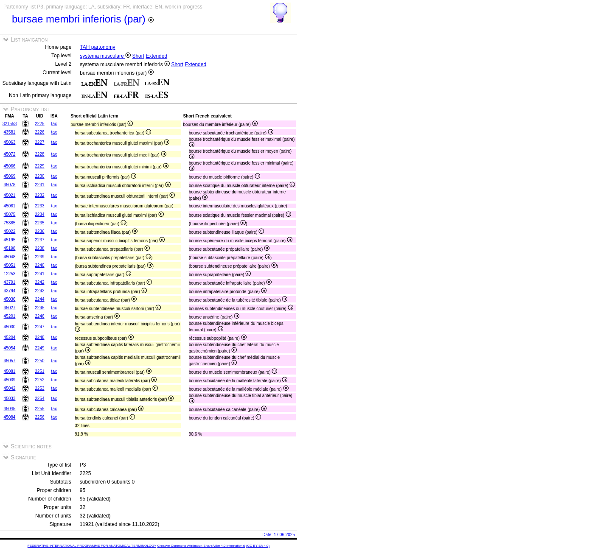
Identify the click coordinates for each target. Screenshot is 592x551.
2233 (39, 206)
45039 (10, 380)
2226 (39, 132)
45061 (10, 206)
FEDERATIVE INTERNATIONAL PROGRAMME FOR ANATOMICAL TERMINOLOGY (92, 546)
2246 (39, 316)
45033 (10, 398)
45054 (10, 348)
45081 (10, 371)
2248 (39, 337)
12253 (10, 273)
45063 (10, 142)
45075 (10, 214)
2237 (39, 240)
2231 (39, 184)
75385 (10, 223)
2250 (39, 360)
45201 (10, 316)
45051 (10, 265)
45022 (10, 231)
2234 (39, 214)
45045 (10, 408)
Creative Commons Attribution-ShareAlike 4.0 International (201, 546)
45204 (10, 337)
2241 (39, 273)
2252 (39, 380)
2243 (39, 290)
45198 (10, 248)
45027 (10, 307)
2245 (39, 307)
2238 (39, 248)
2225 (39, 123)
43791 (10, 282)
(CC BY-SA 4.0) (257, 546)
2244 (39, 299)
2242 (39, 282)
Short (138, 56)
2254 (39, 398)
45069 (10, 176)
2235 (39, 223)
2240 (39, 265)
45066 (10, 166)
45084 (10, 417)
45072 (10, 154)
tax (54, 123)
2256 (39, 417)
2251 (39, 371)
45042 (10, 388)
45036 (10, 299)
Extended (156, 56)
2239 (39, 257)
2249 (39, 348)
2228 (39, 154)
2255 (39, 408)
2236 (39, 231)
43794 (10, 290)
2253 (39, 388)
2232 (39, 195)
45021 (10, 195)
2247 (39, 326)
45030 (10, 326)
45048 (10, 257)
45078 (10, 184)
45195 (10, 240)
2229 (39, 166)
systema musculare (105, 56)
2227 (39, 142)
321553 (10, 123)
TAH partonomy (97, 47)
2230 (39, 176)
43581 (10, 132)
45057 (10, 360)
